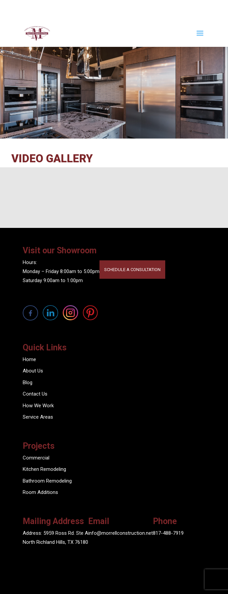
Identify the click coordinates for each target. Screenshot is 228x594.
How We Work (38, 406)
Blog (27, 382)
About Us (33, 371)
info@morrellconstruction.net (120, 533)
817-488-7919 (168, 533)
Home (29, 359)
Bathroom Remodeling (47, 481)
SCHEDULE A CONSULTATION (132, 269)
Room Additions (40, 492)
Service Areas (38, 417)
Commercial (36, 458)
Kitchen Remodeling (44, 469)
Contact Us (35, 394)
